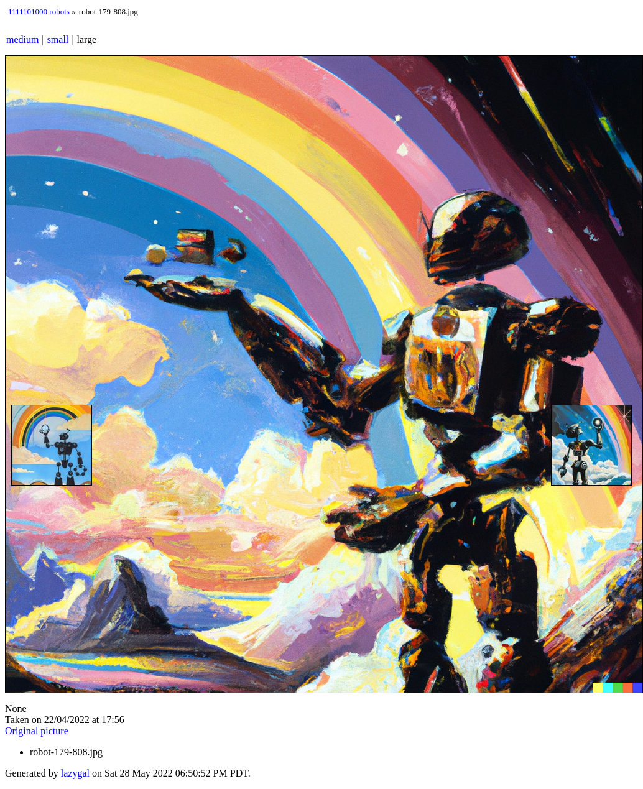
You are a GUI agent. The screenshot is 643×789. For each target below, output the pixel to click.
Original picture (36, 731)
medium (22, 39)
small (58, 39)
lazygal (75, 773)
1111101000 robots (39, 11)
